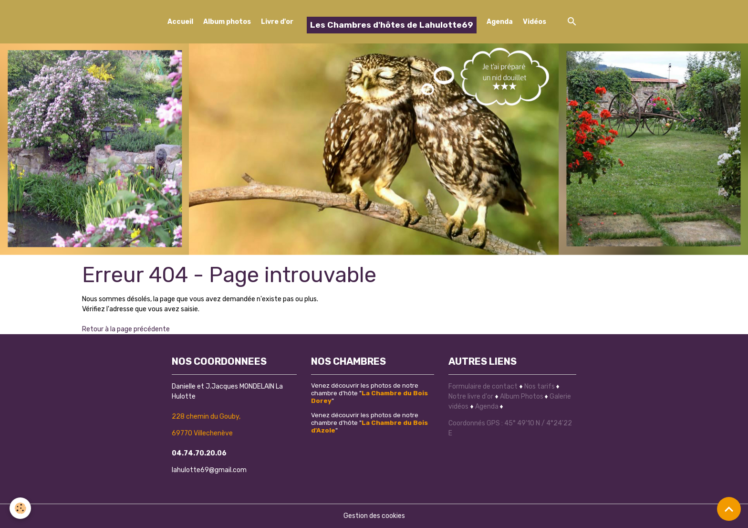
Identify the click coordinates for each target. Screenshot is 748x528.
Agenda (500, 22)
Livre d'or (277, 22)
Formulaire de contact (483, 386)
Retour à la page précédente (126, 329)
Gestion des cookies (374, 516)
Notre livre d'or (471, 396)
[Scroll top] (729, 509)
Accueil (180, 22)
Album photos (227, 22)
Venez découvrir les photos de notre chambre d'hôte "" (369, 392)
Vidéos (534, 22)
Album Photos (521, 396)
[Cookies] (20, 508)
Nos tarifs (539, 386)
